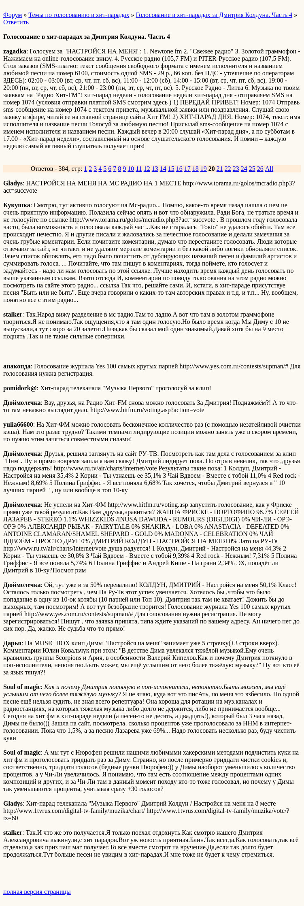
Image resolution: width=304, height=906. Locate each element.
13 (155, 168)
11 (139, 168)
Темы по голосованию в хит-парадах (78, 14)
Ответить (16, 22)
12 (147, 168)
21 (220, 168)
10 (131, 168)
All (269, 168)
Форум (12, 14)
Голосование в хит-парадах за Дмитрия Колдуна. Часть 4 (214, 14)
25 (252, 168)
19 (203, 168)
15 (171, 168)
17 (187, 168)
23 (236, 168)
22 (228, 168)
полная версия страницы (37, 891)
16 (179, 168)
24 (244, 168)
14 (163, 168)
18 (195, 168)
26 (260, 168)
